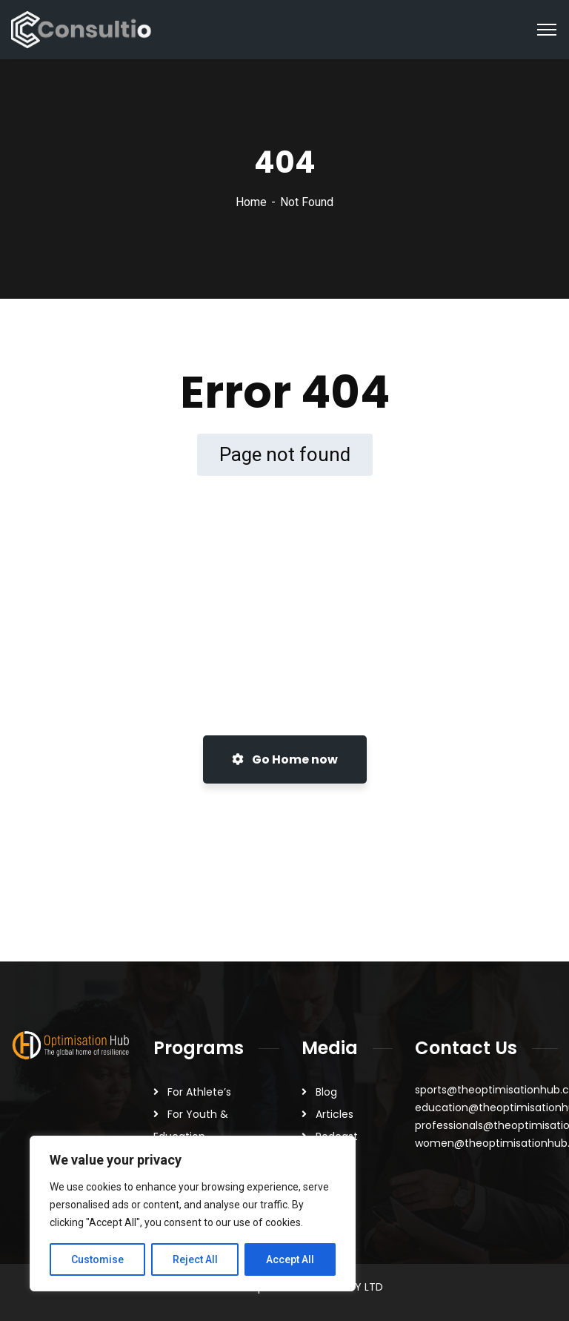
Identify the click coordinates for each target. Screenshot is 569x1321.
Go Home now (285, 759)
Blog (326, 1092)
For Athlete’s (199, 1092)
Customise (97, 1259)
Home (251, 202)
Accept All (290, 1259)
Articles (334, 1114)
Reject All (195, 1259)
